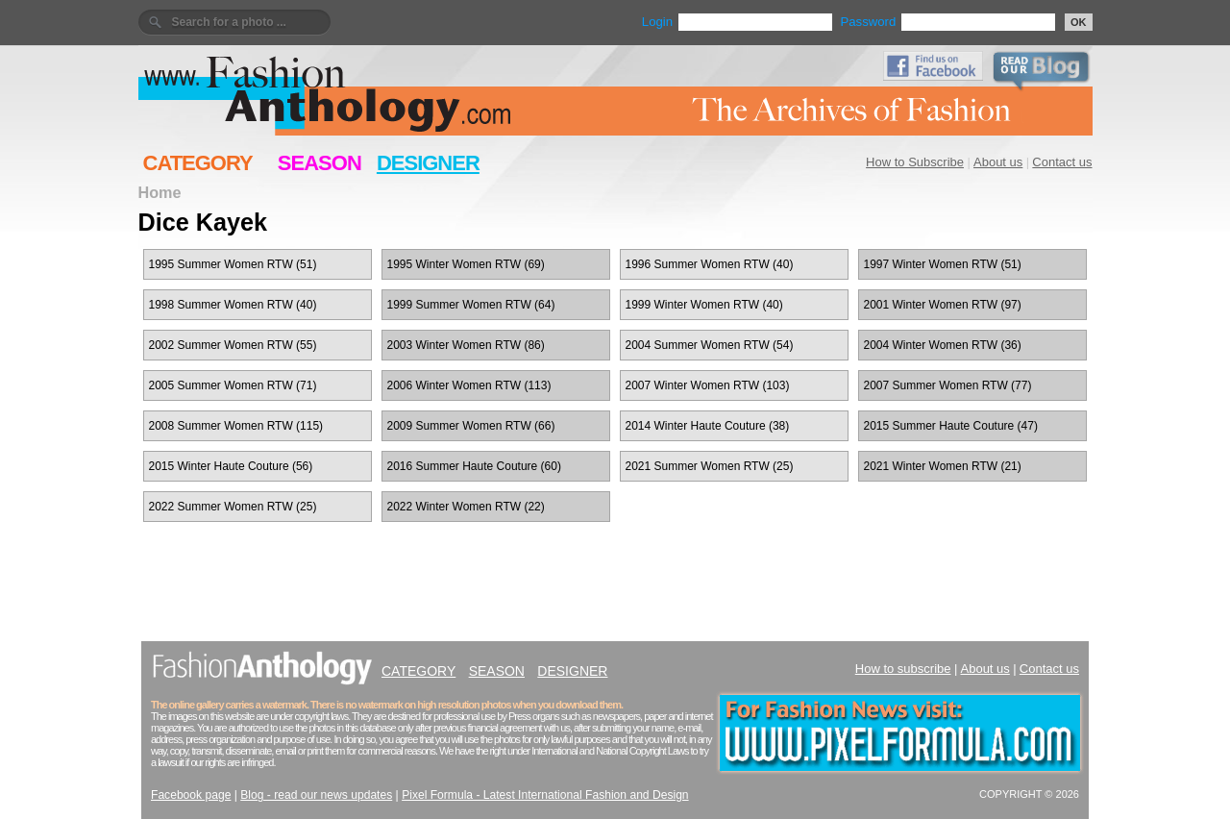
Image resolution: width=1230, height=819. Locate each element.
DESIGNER (428, 163)
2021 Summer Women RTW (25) (710, 466)
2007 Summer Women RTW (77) (948, 385)
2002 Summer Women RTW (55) (233, 345)
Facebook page (191, 795)
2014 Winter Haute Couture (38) (708, 426)
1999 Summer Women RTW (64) (471, 304)
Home (160, 192)
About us (997, 162)
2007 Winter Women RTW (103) (708, 385)
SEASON (319, 163)
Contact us (1062, 162)
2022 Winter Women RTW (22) (466, 506)
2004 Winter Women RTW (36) (942, 345)
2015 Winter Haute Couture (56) (231, 466)
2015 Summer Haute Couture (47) (951, 426)
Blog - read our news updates (316, 795)
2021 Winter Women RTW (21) (942, 466)
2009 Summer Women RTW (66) (471, 426)
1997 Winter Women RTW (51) (942, 264)
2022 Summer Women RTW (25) (233, 506)
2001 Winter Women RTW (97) (942, 304)
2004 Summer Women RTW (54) (710, 345)
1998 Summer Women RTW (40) (233, 304)
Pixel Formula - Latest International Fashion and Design (545, 795)
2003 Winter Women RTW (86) (466, 345)
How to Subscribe (915, 162)
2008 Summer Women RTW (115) (236, 426)
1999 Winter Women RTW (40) (704, 304)
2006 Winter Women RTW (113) (469, 385)
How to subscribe (903, 668)
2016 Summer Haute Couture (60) (474, 466)
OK (1078, 22)
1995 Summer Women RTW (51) (233, 264)
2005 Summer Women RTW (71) (233, 385)
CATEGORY (198, 163)
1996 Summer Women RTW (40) (710, 264)
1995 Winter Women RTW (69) (466, 264)
